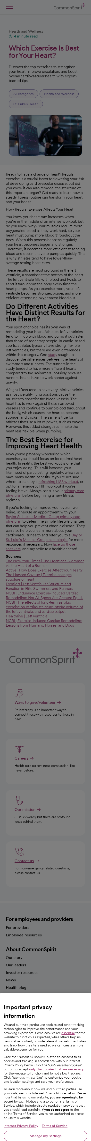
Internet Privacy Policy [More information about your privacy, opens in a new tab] (21, 1132)
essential (67, 1039)
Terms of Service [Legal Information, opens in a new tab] (54, 1132)
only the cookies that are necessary (56, 1075)
